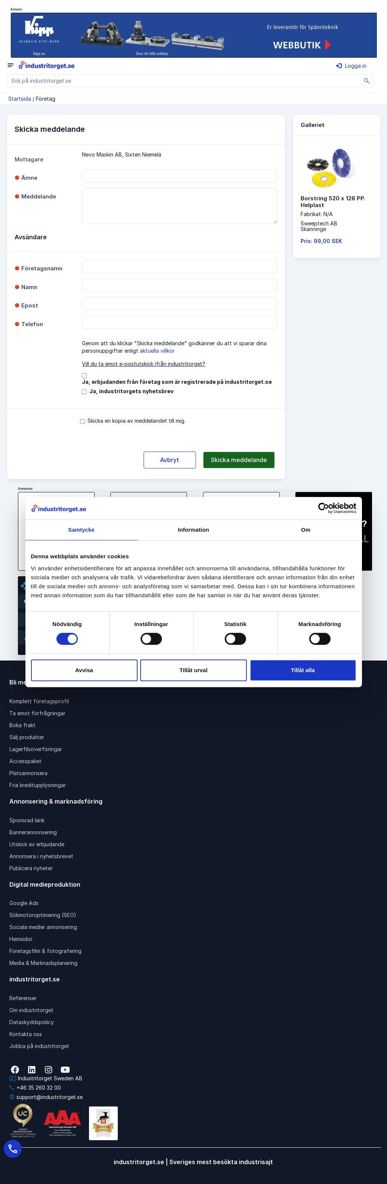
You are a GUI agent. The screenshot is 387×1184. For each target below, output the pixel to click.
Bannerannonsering (33, 832)
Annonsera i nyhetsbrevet (41, 856)
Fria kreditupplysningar (37, 785)
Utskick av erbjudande (36, 844)
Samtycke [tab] (81, 529)
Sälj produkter (26, 737)
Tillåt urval (193, 670)
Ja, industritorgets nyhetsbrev (131, 391)
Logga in (351, 66)
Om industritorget (31, 1010)
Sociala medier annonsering (43, 927)
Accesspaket (25, 761)
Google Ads (24, 903)
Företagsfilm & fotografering (45, 951)
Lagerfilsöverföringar (35, 749)
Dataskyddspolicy (31, 1022)
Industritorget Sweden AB (45, 1078)
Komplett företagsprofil (39, 701)
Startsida (19, 98)
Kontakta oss (25, 1034)
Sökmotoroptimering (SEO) (42, 915)
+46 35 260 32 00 (35, 1087)
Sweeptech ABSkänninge (319, 226)
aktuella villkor (157, 350)
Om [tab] (305, 529)
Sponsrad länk (26, 820)
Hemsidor (21, 939)
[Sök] (367, 80)
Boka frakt (22, 725)
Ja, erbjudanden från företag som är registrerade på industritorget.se (177, 382)
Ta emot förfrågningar (37, 713)
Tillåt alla (303, 670)
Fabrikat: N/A (317, 214)
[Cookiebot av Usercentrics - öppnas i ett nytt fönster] (323, 508)
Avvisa (84, 670)
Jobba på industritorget (39, 1046)
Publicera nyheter (31, 868)
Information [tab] (193, 529)
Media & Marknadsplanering (43, 963)
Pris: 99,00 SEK (321, 241)
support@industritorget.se (46, 1097)
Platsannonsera (28, 773)
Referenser (23, 998)
